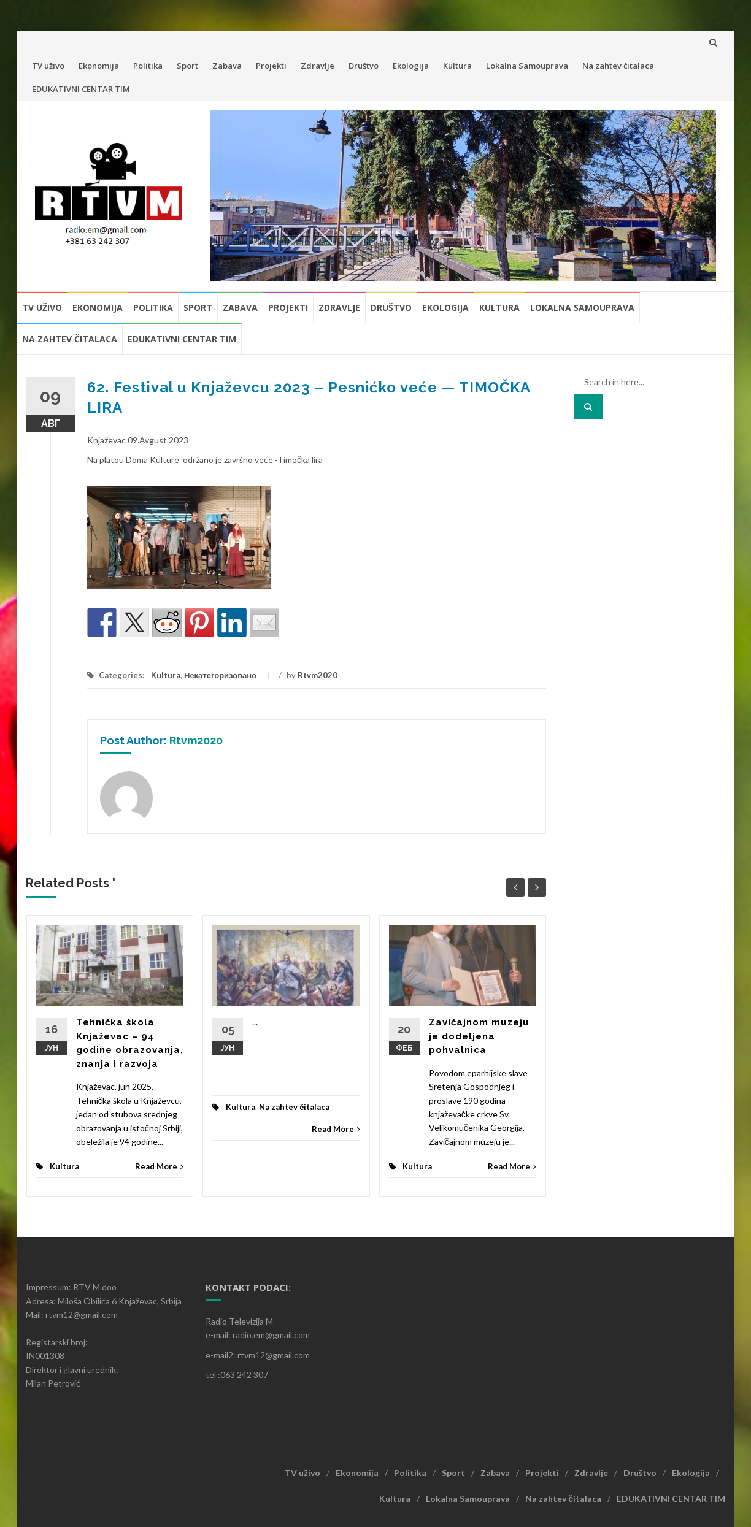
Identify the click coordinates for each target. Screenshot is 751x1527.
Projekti (271, 65)
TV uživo (48, 65)
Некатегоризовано (220, 675)
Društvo (364, 65)
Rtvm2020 (317, 675)
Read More (159, 1166)
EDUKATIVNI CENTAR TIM (81, 88)
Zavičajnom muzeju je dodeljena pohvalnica (479, 1036)
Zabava (227, 65)
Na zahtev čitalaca (618, 65)
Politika (148, 65)
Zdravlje (317, 65)
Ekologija (411, 65)
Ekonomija (99, 65)
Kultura (457, 65)
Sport (187, 65)
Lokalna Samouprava (527, 65)
